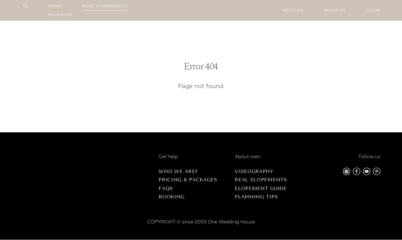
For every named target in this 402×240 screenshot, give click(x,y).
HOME (55, 6)
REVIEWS (293, 10)
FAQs (166, 188)
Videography (254, 171)
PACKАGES (60, 14)
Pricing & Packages (188, 180)
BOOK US (335, 10)
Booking (172, 197)
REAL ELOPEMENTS (104, 6)
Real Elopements (261, 180)
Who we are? (178, 171)
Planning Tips (256, 197)
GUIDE (373, 10)
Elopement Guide (261, 188)
